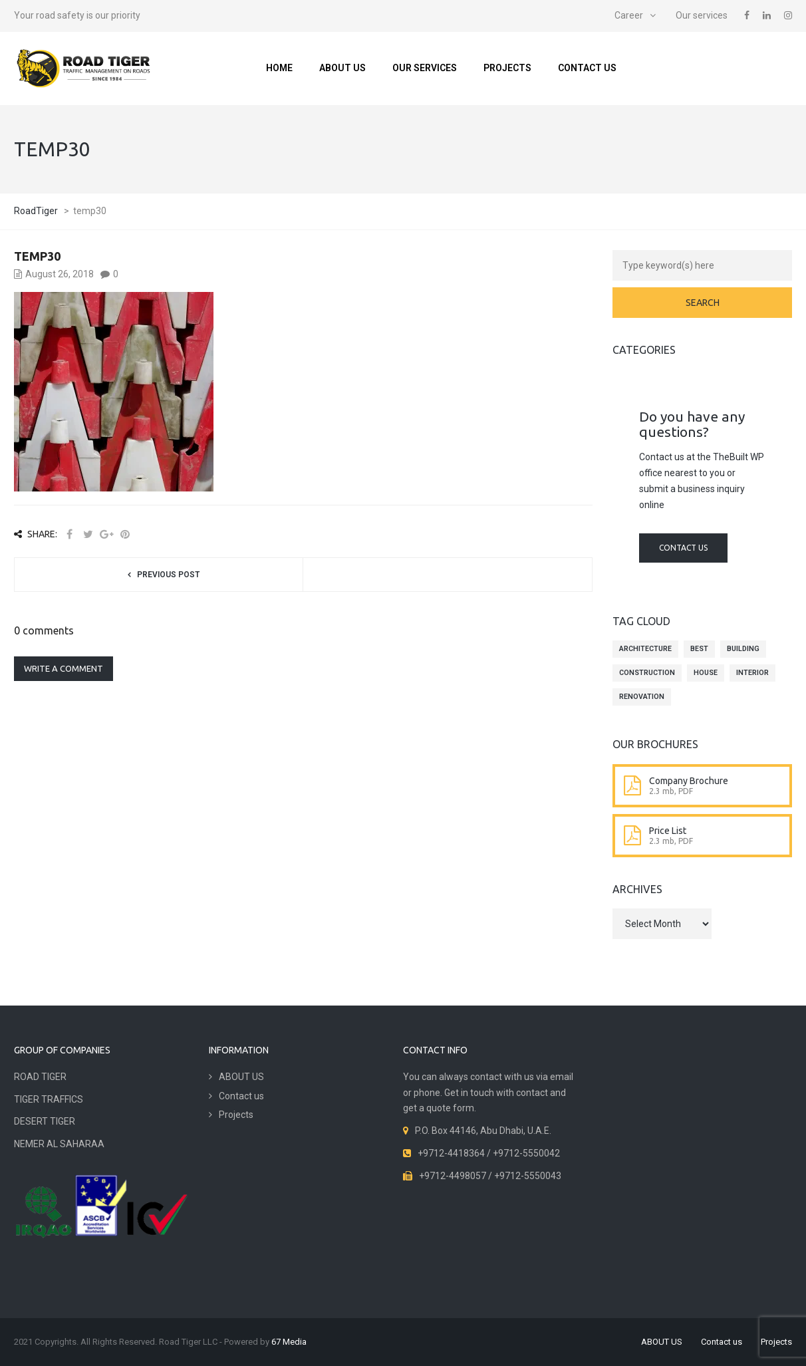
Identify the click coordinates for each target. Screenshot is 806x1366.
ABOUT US (342, 68)
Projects (507, 68)
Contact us (587, 68)
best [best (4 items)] (699, 648)
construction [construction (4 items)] (647, 672)
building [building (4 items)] (743, 648)
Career (628, 15)
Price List (667, 830)
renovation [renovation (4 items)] (641, 696)
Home (279, 68)
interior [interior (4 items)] (752, 672)
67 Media (289, 1342)
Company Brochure (688, 780)
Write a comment (63, 668)
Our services (702, 15)
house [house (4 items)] (706, 672)
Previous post (168, 574)
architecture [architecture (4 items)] (645, 648)
